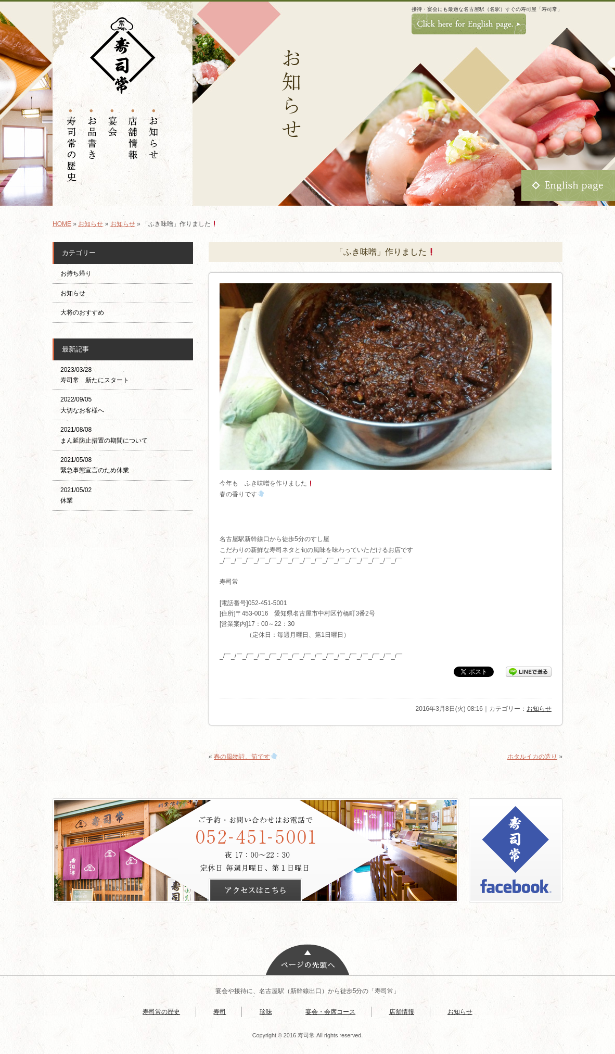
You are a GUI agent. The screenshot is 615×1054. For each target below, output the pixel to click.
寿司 (219, 1011)
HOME (62, 224)
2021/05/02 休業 (76, 495)
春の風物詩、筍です (245, 756)
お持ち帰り (79, 273)
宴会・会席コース (330, 1011)
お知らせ (90, 224)
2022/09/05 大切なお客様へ (82, 404)
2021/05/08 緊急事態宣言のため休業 (94, 465)
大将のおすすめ (82, 312)
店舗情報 (401, 1011)
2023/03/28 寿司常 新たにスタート (94, 375)
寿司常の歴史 (161, 1011)
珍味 (266, 1011)
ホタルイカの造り (532, 756)
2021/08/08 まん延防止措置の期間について (104, 435)
